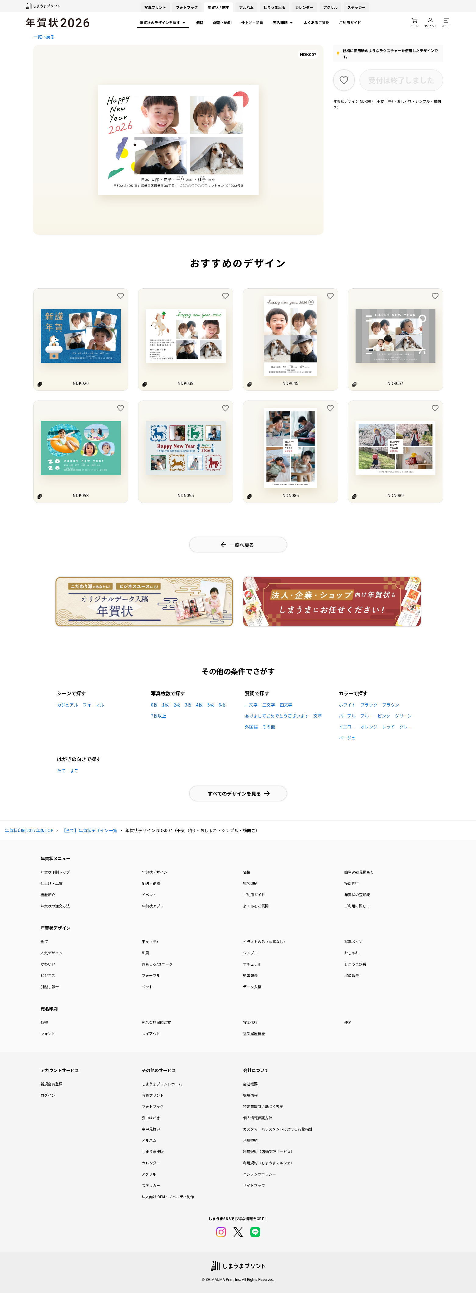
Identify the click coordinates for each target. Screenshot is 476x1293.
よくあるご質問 (316, 22)
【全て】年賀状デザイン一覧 (89, 830)
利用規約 (250, 1140)
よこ (74, 771)
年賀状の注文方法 (55, 905)
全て (44, 941)
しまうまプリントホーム (162, 1083)
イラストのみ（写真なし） (265, 941)
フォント (48, 1033)
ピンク (384, 716)
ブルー (366, 716)
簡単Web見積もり (359, 871)
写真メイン (353, 941)
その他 (268, 727)
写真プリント (153, 1095)
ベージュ (347, 738)
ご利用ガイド (350, 22)
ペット (147, 986)
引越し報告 (50, 986)
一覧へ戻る (44, 37)
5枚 (210, 705)
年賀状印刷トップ (55, 871)
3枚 (188, 705)
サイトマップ (254, 1185)
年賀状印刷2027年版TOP (29, 830)
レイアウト (151, 1033)
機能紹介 (48, 894)
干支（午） (151, 941)
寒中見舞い (151, 1128)
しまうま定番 (355, 964)
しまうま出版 (274, 7)
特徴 (44, 1022)
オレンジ (369, 727)
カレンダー (304, 7)
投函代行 (351, 883)
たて (61, 771)
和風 (145, 952)
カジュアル (67, 705)
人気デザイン (52, 952)
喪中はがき (151, 1117)
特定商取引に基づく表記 (263, 1106)
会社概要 (250, 1083)
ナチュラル (252, 964)
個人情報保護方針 (257, 1117)
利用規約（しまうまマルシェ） (268, 1162)
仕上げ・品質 (252, 22)
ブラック (369, 705)
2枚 (177, 705)
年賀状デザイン (154, 871)
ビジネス (48, 975)
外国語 (251, 727)
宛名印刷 (283, 22)
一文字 (251, 705)
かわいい (48, 964)
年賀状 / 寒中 (218, 7)
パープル (347, 716)
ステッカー (356, 7)
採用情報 (250, 1095)
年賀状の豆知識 (357, 894)
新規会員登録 (52, 1083)
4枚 (199, 705)
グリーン (403, 716)
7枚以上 (158, 716)
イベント (149, 894)
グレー (405, 727)
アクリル (330, 7)
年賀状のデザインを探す (163, 22)
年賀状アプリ (153, 905)
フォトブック (187, 7)
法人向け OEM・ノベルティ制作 (168, 1196)
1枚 (165, 705)
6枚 (222, 705)
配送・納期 (222, 22)
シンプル (250, 952)
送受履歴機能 (254, 1033)
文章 (317, 716)
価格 (199, 22)
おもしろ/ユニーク (157, 964)
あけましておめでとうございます (277, 716)
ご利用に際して (357, 905)
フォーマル (93, 705)
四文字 (286, 705)
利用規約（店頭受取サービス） (268, 1151)
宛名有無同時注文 (156, 1022)
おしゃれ (351, 952)
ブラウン (390, 705)
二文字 (268, 705)
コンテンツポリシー (259, 1174)
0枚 (154, 705)
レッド (388, 727)
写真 (155, 7)
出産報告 (351, 975)
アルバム (246, 7)
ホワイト (347, 705)
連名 (348, 1022)
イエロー (347, 727)
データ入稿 (252, 986)
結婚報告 (250, 975)
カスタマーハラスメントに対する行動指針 (278, 1128)
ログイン (48, 1095)
